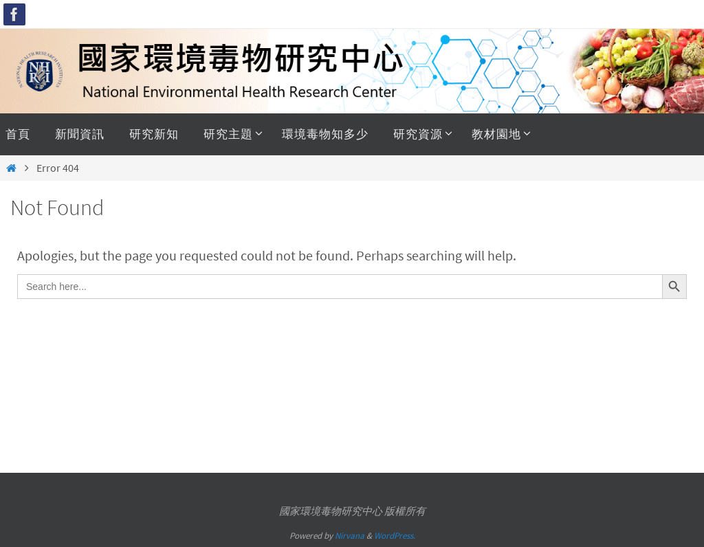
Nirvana (349, 536)
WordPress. (394, 536)
